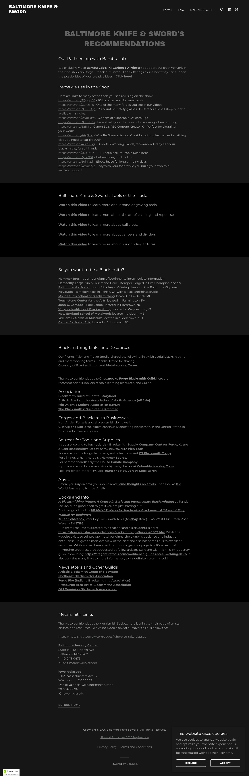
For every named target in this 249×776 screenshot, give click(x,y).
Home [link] (167, 9)
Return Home (69, 705)
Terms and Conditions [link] (136, 747)
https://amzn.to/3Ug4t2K (76, 153)
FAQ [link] (181, 9)
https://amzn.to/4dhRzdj (76, 161)
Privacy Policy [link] (107, 747)
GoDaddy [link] (132, 763)
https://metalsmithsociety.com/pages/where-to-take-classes (102, 636)
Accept (225, 763)
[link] (41, 12)
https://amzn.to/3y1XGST (75, 157)
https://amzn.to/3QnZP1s (76, 104)
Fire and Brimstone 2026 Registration (125, 737)
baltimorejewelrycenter (80, 663)
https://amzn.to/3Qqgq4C (76, 100)
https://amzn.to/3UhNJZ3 (76, 122)
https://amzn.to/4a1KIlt (74, 126)
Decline (191, 763)
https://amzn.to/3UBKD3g (77, 109)
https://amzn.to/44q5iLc (75, 135)
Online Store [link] (201, 9)
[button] (236, 9)
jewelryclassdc (73, 693)
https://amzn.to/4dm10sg (76, 144)
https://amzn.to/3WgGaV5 (77, 118)
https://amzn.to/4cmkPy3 (76, 166)
